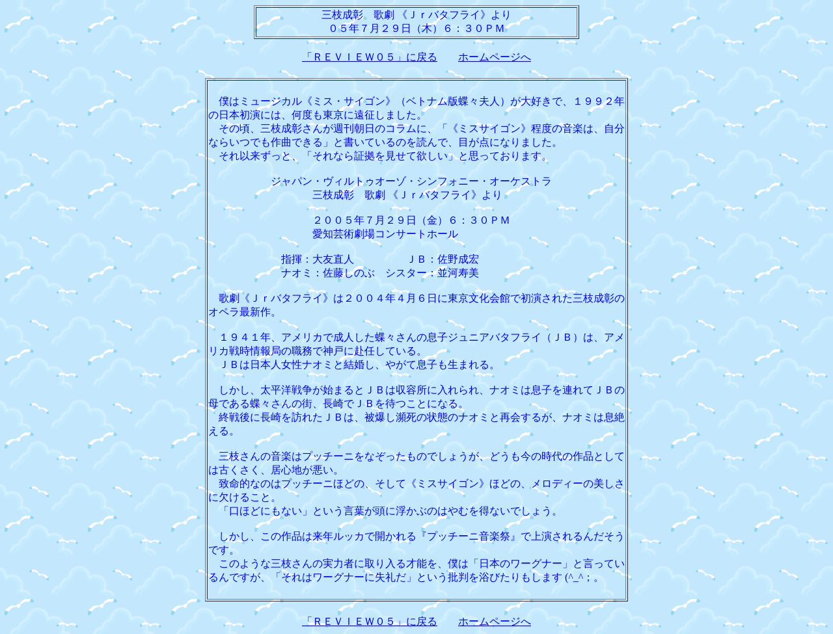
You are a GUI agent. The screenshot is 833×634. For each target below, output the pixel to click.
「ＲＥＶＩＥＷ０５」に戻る (369, 56)
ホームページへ (494, 56)
